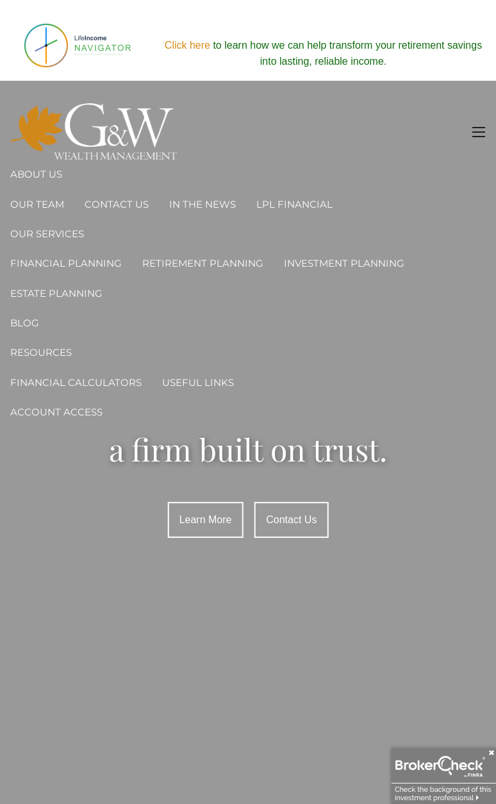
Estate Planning (56, 293)
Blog (24, 323)
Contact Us (117, 204)
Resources (41, 352)
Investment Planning (344, 263)
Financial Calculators (76, 382)
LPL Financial (294, 204)
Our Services (47, 234)
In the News (202, 204)
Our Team (37, 204)
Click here (187, 45)
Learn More (205, 519)
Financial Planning (66, 263)
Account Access (56, 412)
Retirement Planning (202, 263)
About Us (36, 174)
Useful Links (198, 382)
